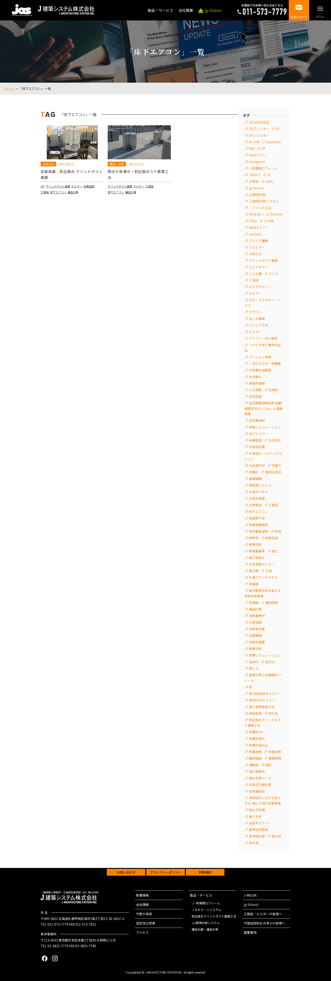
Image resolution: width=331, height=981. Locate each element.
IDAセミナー (258, 155)
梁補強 (254, 602)
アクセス (142, 932)
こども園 (255, 273)
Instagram (257, 161)
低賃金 (273, 390)
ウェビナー (257, 247)
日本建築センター (261, 564)
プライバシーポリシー (166, 872)
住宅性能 (255, 396)
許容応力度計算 (260, 784)
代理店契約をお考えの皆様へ (264, 923)
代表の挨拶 (144, 914)
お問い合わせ (126, 872)
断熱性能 (271, 538)
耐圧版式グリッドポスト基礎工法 (214, 916)
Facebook (273, 142)
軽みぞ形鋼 (257, 810)
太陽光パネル (258, 491)
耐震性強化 (257, 738)
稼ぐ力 (254, 668)
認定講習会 (257, 791)
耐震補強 (255, 751)
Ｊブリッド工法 (260, 207)
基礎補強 (255, 478)
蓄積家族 (275, 758)
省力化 (270, 662)
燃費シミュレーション (265, 655)
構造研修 (271, 602)
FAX (251, 148)
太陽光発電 (257, 498)
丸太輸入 (255, 376)
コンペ (273, 273)
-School (213, 10)
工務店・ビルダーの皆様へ (263, 914)
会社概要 (186, 10)
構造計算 (72, 201)
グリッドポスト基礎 (58, 195)
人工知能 (255, 390)
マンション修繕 (260, 357)
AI (277, 128)
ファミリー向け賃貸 (263, 338)
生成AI (253, 662)
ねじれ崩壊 (257, 318)
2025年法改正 (259, 122)
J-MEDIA (250, 895)
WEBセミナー (259, 227)
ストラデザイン (260, 286)
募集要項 (250, 932)
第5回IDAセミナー (262, 700)
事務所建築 (257, 383)
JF (269, 175)
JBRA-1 (254, 175)
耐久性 (273, 713)
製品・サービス (160, 10)
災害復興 (255, 622)
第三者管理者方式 (261, 706)
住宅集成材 (257, 420)
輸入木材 (255, 816)
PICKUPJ (276, 214)
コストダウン (258, 267)
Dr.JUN (254, 142)
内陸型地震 (257, 447)
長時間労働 (257, 836)
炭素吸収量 (257, 629)
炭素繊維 (255, 635)
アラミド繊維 (258, 240)
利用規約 (205, 872)
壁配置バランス (260, 485)
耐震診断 (275, 751)
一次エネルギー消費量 (265, 363)
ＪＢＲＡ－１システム (206, 909)
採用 (278, 531)
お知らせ (255, 254)
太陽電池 (255, 505)
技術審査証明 (258, 531)
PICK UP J (256, 214)
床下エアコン (58, 201)
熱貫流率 (255, 648)
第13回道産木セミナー (265, 693)
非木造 (254, 842)
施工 (275, 551)
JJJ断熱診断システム (264, 201)
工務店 (45, 201)
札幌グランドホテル (263, 577)
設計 (268, 765)
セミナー (255, 293)
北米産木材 (257, 465)
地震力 (276, 465)
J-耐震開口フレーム (263, 168)
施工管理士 (257, 557)
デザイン (255, 312)
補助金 (254, 765)
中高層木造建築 (260, 370)
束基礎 (254, 584)
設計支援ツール (260, 778)
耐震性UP (256, 732)
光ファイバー (258, 433)
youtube (255, 234)
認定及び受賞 (145, 923)
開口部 (276, 836)
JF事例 (254, 181)
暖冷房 (254, 570)
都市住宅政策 (258, 829)
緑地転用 (255, 713)
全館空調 (88, 195)
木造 (268, 570)
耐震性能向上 (258, 745)
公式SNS (275, 440)
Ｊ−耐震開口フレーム (206, 903)
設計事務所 (257, 771)
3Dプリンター (259, 128)
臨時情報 (255, 758)
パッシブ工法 (258, 325)
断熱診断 (255, 544)
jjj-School (256, 188)
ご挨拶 (254, 280)
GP (43, 195)
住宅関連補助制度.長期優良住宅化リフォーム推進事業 (263, 408)
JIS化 (269, 181)
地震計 (254, 472)
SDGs (253, 221)
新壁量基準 (257, 551)
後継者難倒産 (258, 524)
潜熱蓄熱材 (257, 615)
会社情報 (142, 904)
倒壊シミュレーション (265, 427)
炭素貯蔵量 (257, 642)
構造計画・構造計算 (205, 929)
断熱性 (254, 538)
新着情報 (142, 895)
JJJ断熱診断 (257, 194)
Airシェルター (259, 135)
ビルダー (76, 195)
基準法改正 (273, 472)
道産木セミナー (260, 823)
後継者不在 (257, 518)
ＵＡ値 (268, 221)
